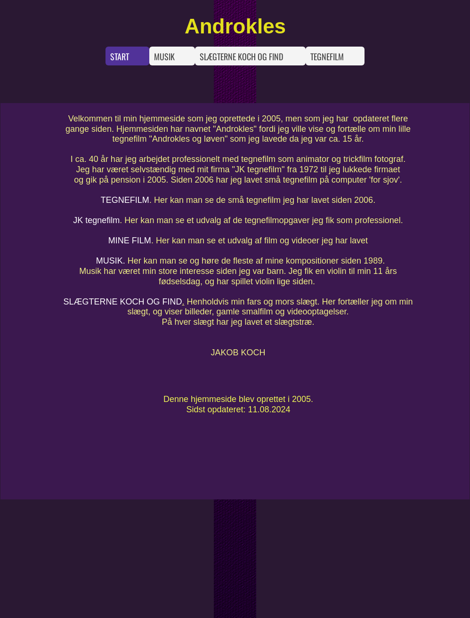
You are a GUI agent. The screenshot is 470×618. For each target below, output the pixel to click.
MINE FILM (129, 240)
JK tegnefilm (96, 220)
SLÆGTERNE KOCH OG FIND (122, 301)
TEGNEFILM (125, 200)
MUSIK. (110, 260)
